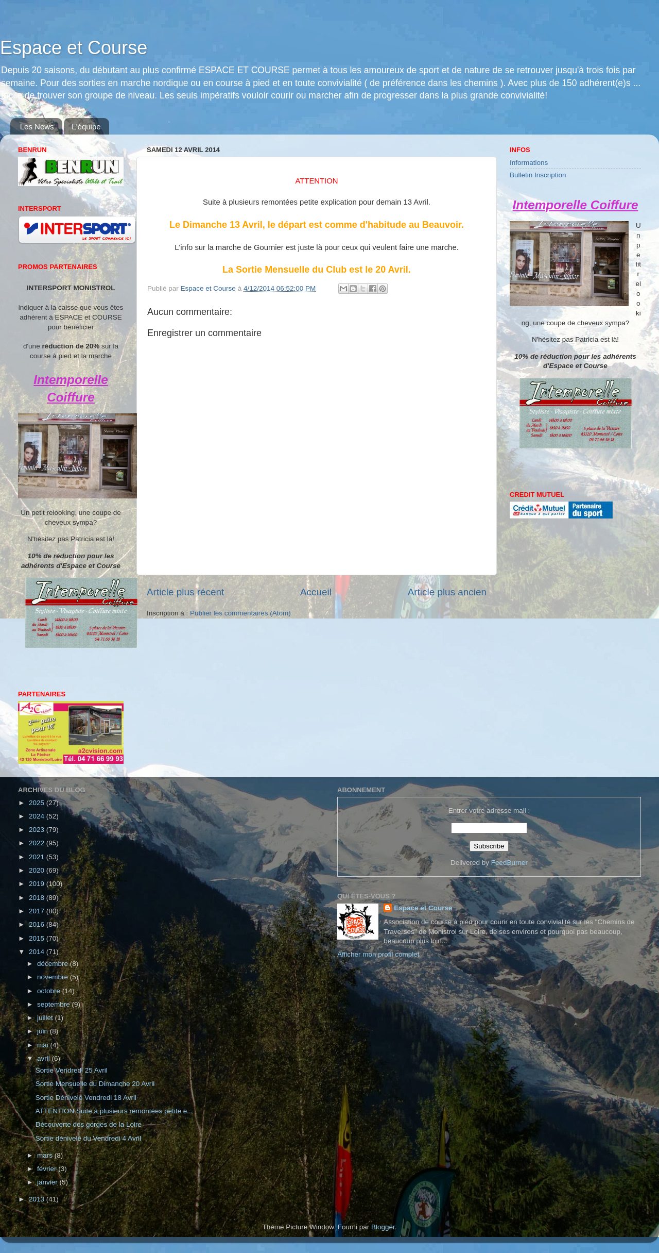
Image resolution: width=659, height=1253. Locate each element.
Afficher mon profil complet (378, 954)
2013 (37, 1199)
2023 (37, 829)
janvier (48, 1182)
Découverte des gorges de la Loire (89, 1124)
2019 (37, 884)
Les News (37, 126)
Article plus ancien (447, 592)
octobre (49, 991)
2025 (37, 803)
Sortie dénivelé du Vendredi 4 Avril (88, 1138)
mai (43, 1045)
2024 (37, 816)
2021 (37, 857)
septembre (54, 1004)
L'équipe (86, 126)
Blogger (383, 1227)
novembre (53, 977)
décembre (53, 963)
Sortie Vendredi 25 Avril (72, 1070)
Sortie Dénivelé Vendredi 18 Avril (86, 1097)
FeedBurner (509, 862)
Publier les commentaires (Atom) (240, 613)
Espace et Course (73, 47)
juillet (46, 1018)
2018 (37, 897)
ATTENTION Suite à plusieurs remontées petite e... (114, 1111)
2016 (37, 924)
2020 (37, 870)
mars (46, 1155)
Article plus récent (185, 592)
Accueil (316, 592)
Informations (529, 162)
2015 (37, 938)
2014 (37, 952)
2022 (37, 843)
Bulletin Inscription (538, 175)
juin (43, 1031)
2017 (37, 911)
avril (44, 1058)
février (47, 1169)
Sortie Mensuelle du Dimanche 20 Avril (95, 1084)
